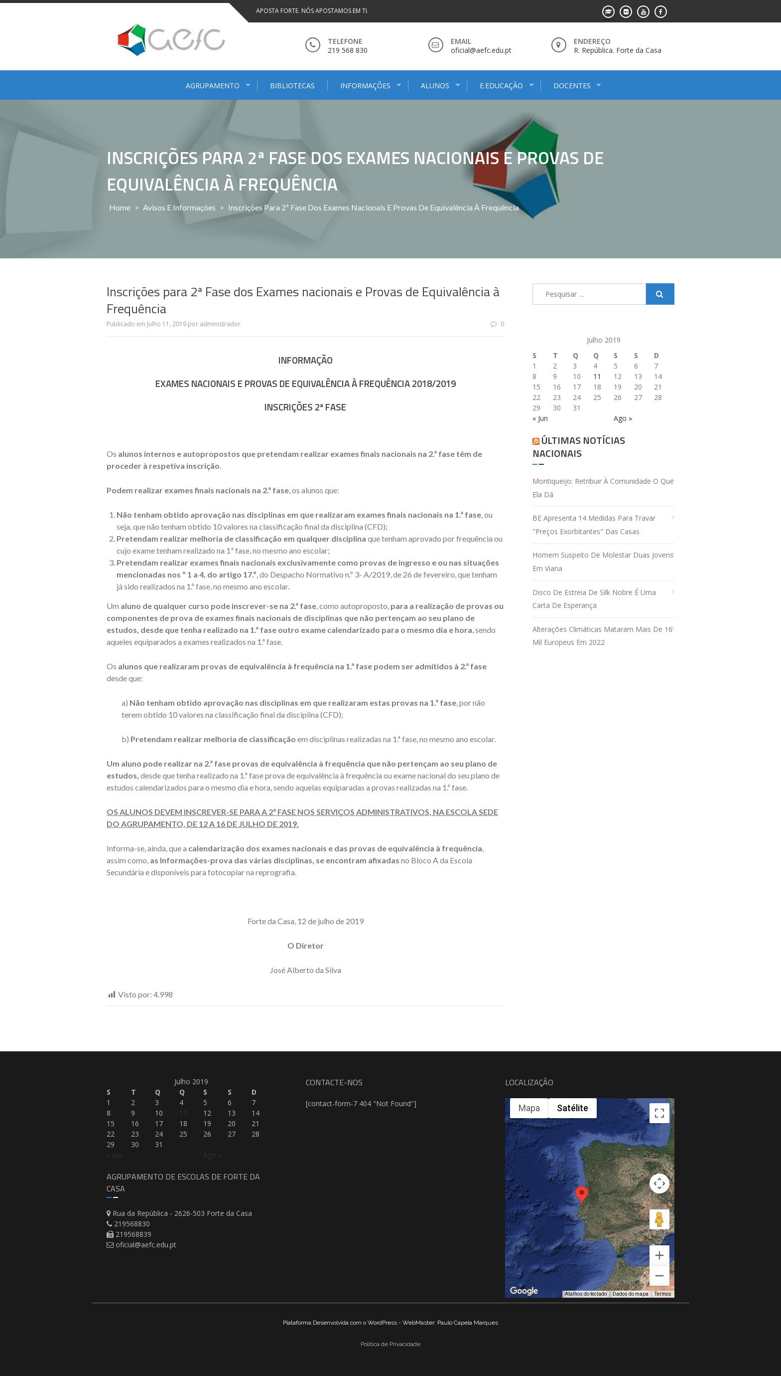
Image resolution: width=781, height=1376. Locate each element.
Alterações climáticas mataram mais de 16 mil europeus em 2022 (602, 635)
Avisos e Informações (179, 207)
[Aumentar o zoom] (659, 1255)
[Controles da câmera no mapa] (659, 1183)
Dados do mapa (631, 1294)
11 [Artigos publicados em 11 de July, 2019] (597, 376)
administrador (220, 324)
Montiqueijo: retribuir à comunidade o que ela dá (603, 487)
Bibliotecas (292, 85)
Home (119, 207)
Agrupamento (213, 85)
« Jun (540, 418)
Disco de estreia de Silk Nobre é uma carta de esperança (594, 599)
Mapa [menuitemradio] (529, 1108)
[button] (581, 1204)
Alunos (435, 85)
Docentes (572, 85)
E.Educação (501, 85)
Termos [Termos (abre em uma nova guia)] (662, 1294)
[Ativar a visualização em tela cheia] (659, 1113)
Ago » (623, 418)
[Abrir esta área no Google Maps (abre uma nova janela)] (524, 1291)
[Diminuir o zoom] (659, 1276)
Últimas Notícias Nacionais (578, 446)
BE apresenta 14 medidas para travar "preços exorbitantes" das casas (593, 524)
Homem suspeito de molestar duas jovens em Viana (602, 561)
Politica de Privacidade (390, 1344)
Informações (365, 85)
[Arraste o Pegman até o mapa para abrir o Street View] (659, 1219)
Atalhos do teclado (586, 1294)
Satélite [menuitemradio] (572, 1108)
